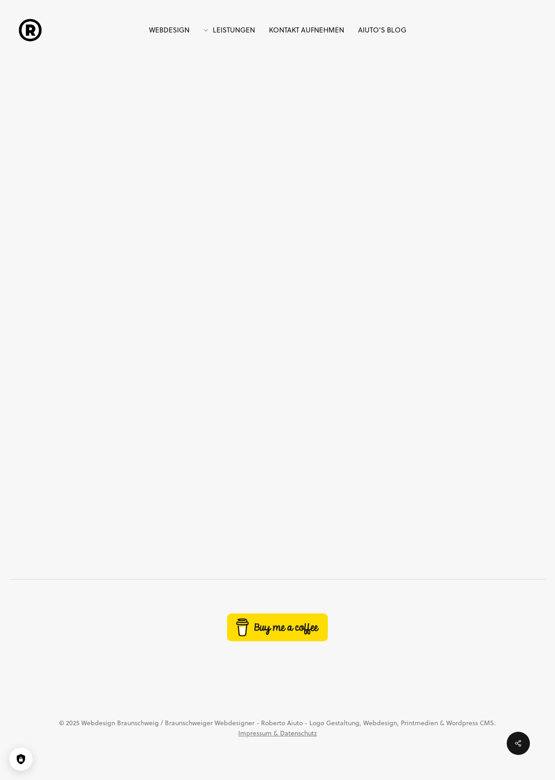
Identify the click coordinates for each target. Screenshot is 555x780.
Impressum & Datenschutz (277, 733)
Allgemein (274, 110)
